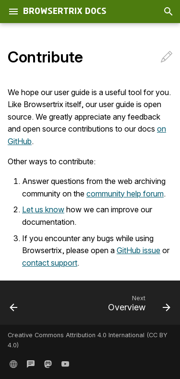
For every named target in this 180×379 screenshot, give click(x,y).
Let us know (43, 209)
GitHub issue (138, 250)
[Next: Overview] (137, 305)
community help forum (125, 193)
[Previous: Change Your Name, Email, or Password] (14, 305)
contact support (49, 263)
